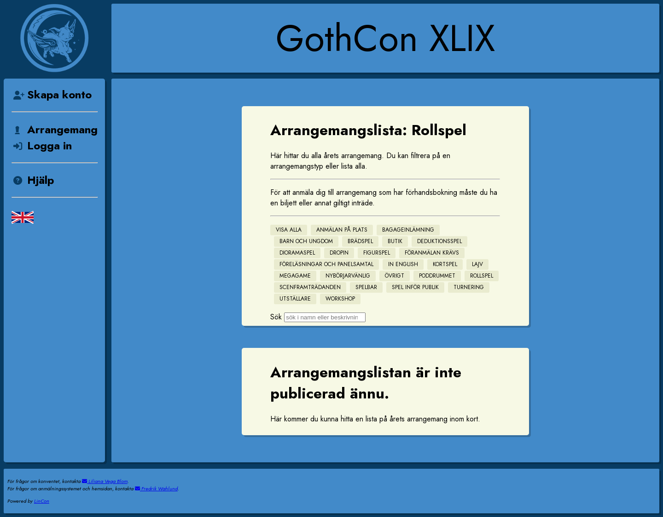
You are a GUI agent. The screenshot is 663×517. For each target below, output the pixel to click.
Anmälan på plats (341, 230)
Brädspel (360, 241)
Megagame (295, 276)
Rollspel (481, 276)
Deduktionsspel (439, 241)
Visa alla (289, 230)
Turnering (469, 287)
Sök (276, 317)
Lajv (477, 264)
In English (403, 264)
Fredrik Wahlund (156, 488)
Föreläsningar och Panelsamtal (326, 264)
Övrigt (394, 276)
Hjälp (33, 180)
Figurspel (376, 253)
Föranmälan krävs (432, 253)
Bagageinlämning (408, 230)
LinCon (41, 501)
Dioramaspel (297, 253)
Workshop (340, 299)
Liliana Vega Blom (105, 481)
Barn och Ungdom (306, 241)
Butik (395, 241)
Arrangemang (55, 129)
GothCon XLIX (385, 38)
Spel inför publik (415, 287)
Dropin (339, 253)
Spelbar (366, 287)
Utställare (295, 299)
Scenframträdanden (310, 287)
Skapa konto (52, 94)
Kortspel (445, 264)
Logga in (42, 145)
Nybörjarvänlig (348, 276)
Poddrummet (437, 276)
